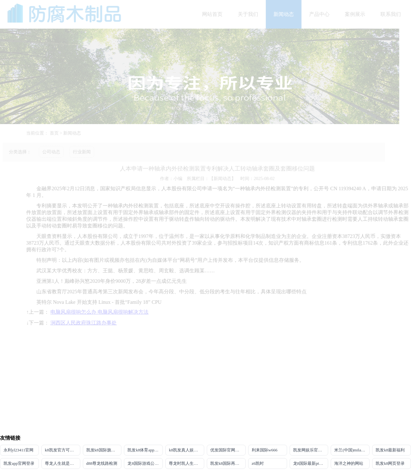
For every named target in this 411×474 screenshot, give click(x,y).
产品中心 (321, 14)
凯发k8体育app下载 (144, 450)
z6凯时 (258, 463)
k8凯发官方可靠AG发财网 (62, 450)
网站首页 (214, 14)
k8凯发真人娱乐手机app (186, 450)
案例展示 (357, 14)
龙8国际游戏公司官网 (145, 463)
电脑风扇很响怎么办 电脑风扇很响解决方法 (102, 312)
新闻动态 (286, 14)
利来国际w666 (265, 450)
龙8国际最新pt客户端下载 (310, 463)
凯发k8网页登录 (390, 463)
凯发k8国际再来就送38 (228, 463)
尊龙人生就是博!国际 (62, 463)
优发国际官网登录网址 (228, 450)
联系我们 (393, 14)
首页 (56, 133)
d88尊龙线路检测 (102, 463)
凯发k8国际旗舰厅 (102, 450)
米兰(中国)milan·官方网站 (352, 450)
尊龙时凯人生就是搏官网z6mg (186, 463)
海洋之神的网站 (348, 463)
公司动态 (49, 152)
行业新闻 (80, 152)
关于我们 (250, 14)
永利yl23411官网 (18, 450)
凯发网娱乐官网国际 (310, 450)
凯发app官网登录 (19, 463)
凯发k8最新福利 (390, 450)
